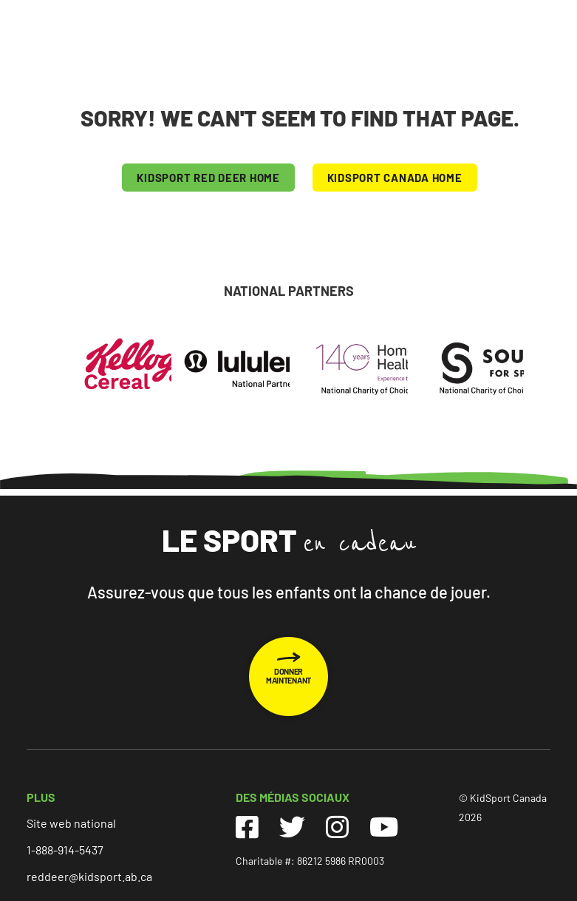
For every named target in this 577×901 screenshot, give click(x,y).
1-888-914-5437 (65, 850)
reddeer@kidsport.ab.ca (89, 876)
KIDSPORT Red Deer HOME (208, 177)
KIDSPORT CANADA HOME (394, 177)
